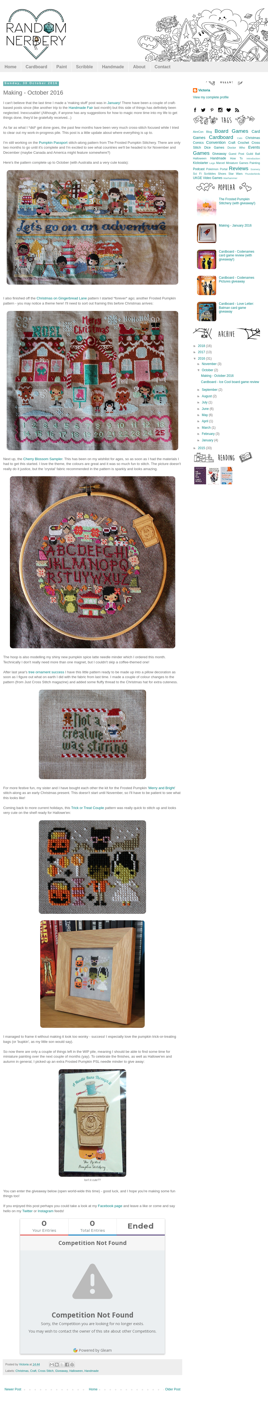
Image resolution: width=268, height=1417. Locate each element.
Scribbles (210, 173)
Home (10, 67)
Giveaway (61, 1370)
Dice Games (214, 147)
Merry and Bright (161, 788)
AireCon (198, 131)
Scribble (84, 67)
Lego (212, 163)
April (205, 421)
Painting (255, 162)
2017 (202, 352)
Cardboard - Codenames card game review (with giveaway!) (236, 255)
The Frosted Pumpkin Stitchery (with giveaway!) (237, 201)
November (210, 364)
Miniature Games (237, 162)
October (208, 370)
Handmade (113, 67)
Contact (163, 67)
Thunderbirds (252, 173)
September (210, 390)
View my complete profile (211, 97)
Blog (209, 131)
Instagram (46, 1211)
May (205, 415)
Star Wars (235, 173)
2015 (202, 448)
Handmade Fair (81, 108)
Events (254, 147)
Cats (240, 138)
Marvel (220, 162)
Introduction (253, 158)
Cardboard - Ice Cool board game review (230, 382)
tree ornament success (46, 672)
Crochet (243, 143)
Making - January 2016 (235, 225)
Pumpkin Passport (53, 143)
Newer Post (13, 1389)
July (205, 402)
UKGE (197, 178)
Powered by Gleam (92, 1350)
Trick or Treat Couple (87, 808)
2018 (202, 346)
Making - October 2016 (217, 376)
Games (201, 153)
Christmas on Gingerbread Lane (61, 298)
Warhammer (230, 178)
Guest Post (236, 153)
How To (236, 158)
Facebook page (110, 1206)
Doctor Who (236, 147)
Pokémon (212, 169)
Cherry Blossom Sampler (42, 459)
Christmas (22, 1370)
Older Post (172, 1389)
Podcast (198, 169)
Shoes (222, 173)
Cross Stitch (46, 1370)
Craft (33, 1370)
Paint (61, 67)
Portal (224, 169)
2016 (202, 358)
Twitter (27, 1211)
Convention (216, 142)
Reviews (238, 168)
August (207, 396)
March (207, 428)
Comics (198, 143)
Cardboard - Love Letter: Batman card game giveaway (236, 307)
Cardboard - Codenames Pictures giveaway (236, 279)
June (206, 409)
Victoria (204, 90)
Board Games (231, 131)
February (208, 434)
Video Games (212, 178)
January (113, 103)
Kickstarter (200, 163)
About (139, 67)
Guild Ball (253, 153)
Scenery (255, 169)
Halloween (76, 1370)
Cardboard (36, 67)
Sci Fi (197, 173)
